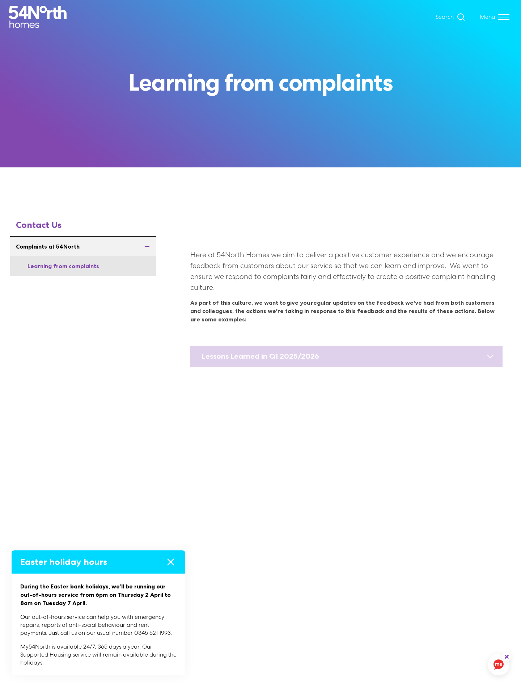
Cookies (300, 544)
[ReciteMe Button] (506, 656)
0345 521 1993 (450, 604)
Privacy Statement (315, 572)
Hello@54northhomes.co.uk (468, 590)
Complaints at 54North (86, 246)
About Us (181, 544)
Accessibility (306, 558)
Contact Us (39, 225)
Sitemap (300, 587)
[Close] (171, 562)
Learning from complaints (63, 266)
